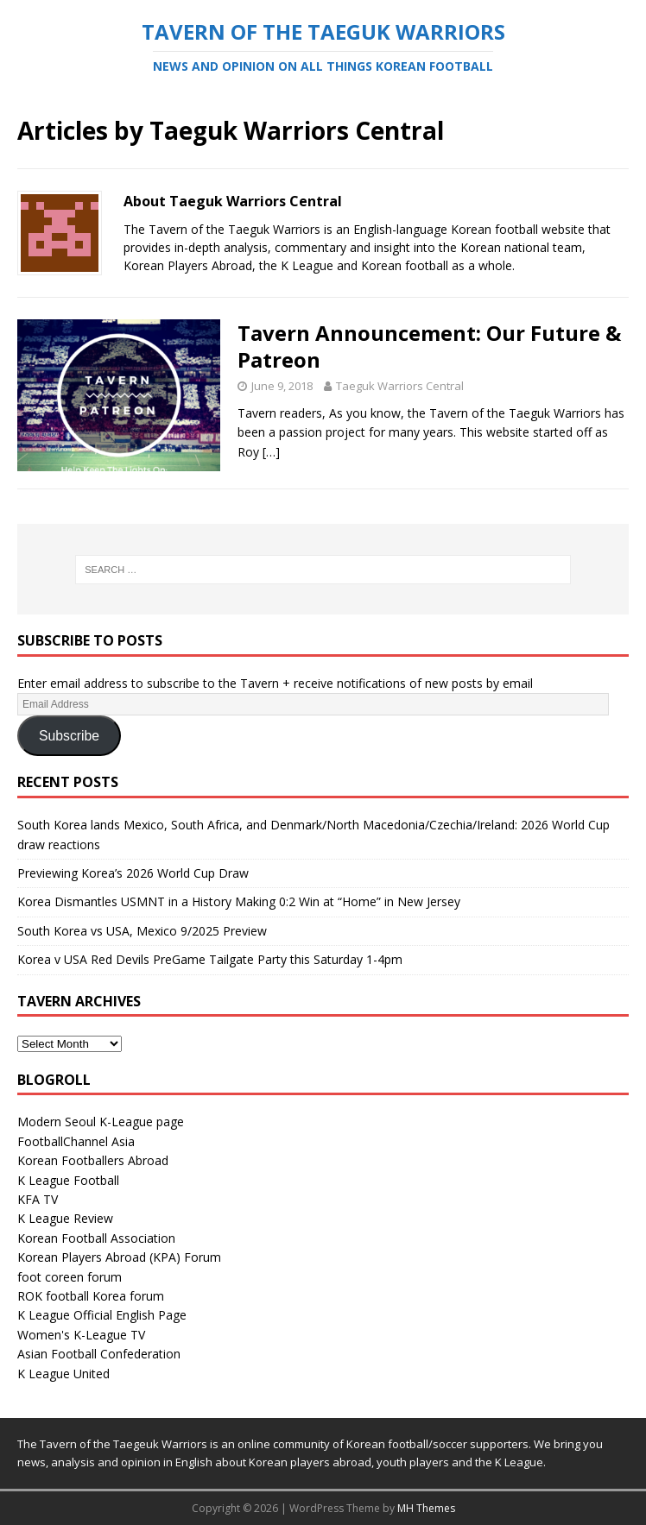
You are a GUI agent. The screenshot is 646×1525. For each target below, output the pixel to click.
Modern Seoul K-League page (100, 1121)
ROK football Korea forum (90, 1296)
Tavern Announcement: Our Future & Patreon (429, 346)
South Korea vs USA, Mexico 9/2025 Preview (142, 931)
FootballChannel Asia (76, 1141)
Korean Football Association (96, 1238)
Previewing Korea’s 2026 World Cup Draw (133, 873)
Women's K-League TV (81, 1334)
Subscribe (69, 735)
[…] (271, 452)
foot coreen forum (69, 1277)
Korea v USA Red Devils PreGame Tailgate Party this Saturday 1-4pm (209, 959)
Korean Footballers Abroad (92, 1160)
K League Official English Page (102, 1315)
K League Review (65, 1218)
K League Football (68, 1180)
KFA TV (37, 1199)
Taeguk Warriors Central (400, 386)
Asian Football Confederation (98, 1353)
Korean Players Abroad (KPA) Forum (119, 1257)
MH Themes (426, 1508)
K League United (63, 1373)
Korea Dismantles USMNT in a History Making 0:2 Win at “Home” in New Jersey (238, 901)
